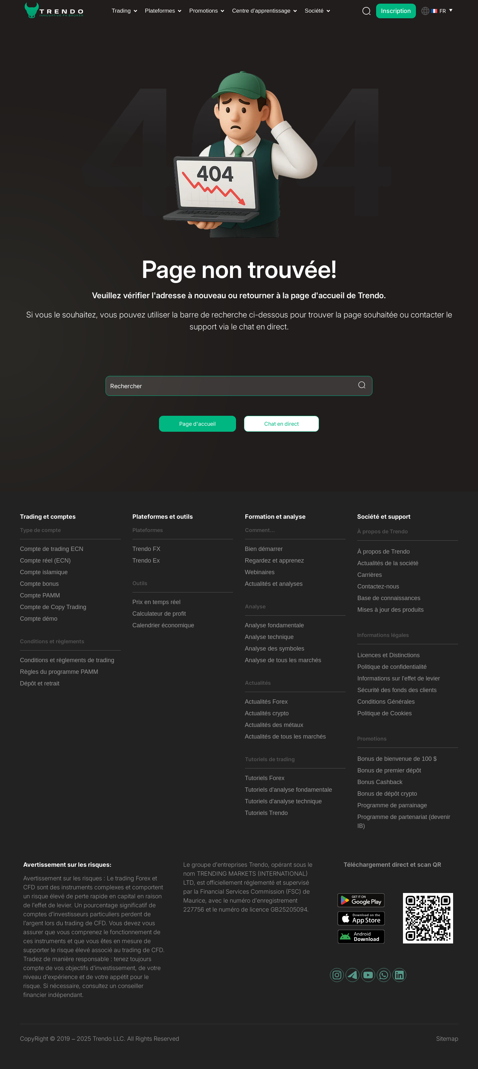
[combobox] (239, 386)
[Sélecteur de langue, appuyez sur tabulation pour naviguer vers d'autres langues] (444, 11)
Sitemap (447, 1038)
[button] (125, 11)
